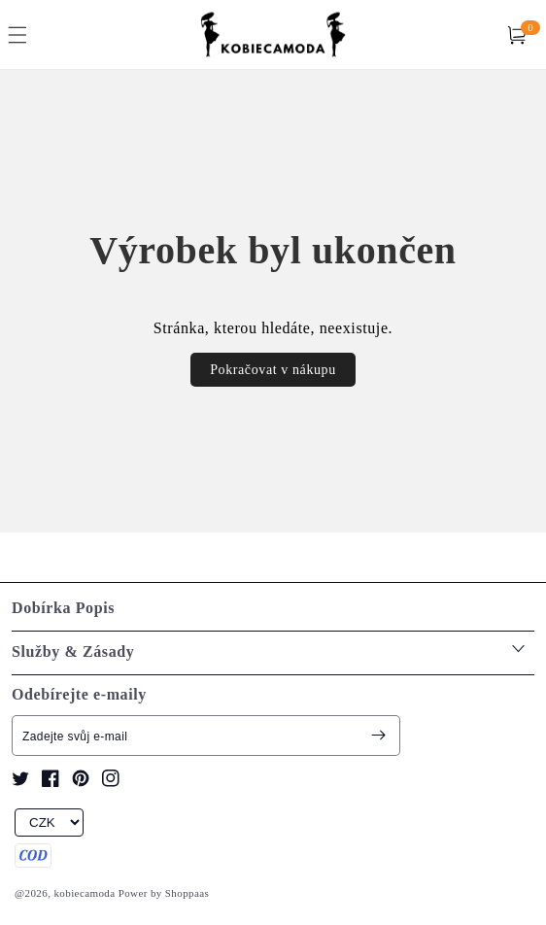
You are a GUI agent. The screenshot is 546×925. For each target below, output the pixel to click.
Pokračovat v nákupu (273, 369)
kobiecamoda (84, 893)
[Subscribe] (378, 735)
